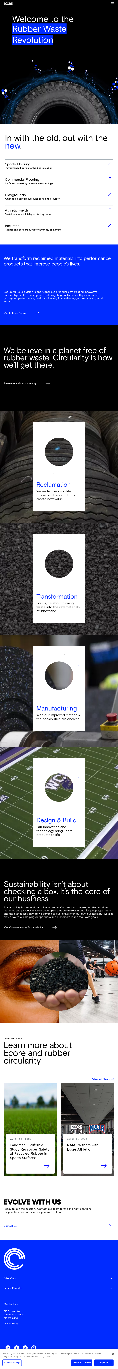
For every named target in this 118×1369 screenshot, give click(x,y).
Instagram (33, 1347)
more (59, 167)
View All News (101, 1079)
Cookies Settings (12, 1364)
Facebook (16, 1347)
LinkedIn (8, 1347)
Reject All (104, 1364)
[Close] (113, 1355)
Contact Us (9, 1323)
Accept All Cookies (82, 1364)
